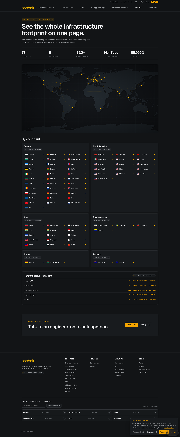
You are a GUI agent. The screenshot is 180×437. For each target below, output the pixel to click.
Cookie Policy (169, 428)
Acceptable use (144, 369)
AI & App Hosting (97, 8)
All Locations (69, 376)
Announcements (126, 2)
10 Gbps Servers (71, 369)
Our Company (119, 363)
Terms (141, 363)
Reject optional (138, 432)
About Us (152, 8)
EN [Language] (136, 2)
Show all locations (54, 406)
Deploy (154, 2)
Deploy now (145, 325)
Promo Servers (70, 372)
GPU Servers (69, 366)
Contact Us (114, 2)
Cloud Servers (67, 8)
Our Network (94, 363)
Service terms (144, 372)
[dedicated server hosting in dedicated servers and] (55, 225)
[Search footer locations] (33, 406)
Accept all (164, 432)
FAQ (116, 366)
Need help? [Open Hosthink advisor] (172, 433)
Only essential (152, 432)
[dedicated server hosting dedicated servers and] (34, 155)
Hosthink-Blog (120, 372)
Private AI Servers (119, 8)
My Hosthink (145, 2)
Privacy (141, 366)
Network (138, 8)
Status (92, 366)
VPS (82, 8)
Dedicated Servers (46, 8)
